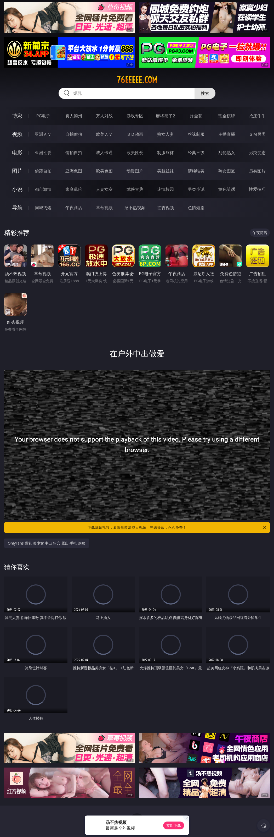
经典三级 (196, 152)
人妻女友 (104, 189)
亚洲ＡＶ (43, 134)
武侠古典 (135, 189)
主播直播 (226, 134)
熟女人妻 (165, 134)
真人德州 (73, 116)
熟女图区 (226, 171)
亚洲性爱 (43, 152)
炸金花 (196, 116)
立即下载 (173, 825)
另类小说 (196, 189)
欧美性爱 (135, 152)
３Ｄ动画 (135, 134)
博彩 (17, 115)
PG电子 (43, 116)
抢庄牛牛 (257, 116)
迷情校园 (165, 189)
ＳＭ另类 (257, 134)
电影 (17, 152)
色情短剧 (196, 207)
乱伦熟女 (226, 152)
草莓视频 (104, 207)
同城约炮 (43, 207)
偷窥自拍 (43, 171)
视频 (17, 134)
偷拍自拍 (73, 152)
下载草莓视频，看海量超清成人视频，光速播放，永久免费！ (177, 527)
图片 (17, 170)
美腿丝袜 (165, 171)
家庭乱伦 (73, 189)
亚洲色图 (73, 171)
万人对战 (104, 116)
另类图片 (257, 171)
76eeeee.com (137, 80)
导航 (17, 207)
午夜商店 (73, 207)
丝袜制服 (196, 134)
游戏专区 (135, 116)
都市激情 (43, 189)
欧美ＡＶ (104, 134)
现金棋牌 (226, 116)
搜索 (205, 93)
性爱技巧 (257, 189)
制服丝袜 (165, 152)
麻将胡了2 (165, 116)
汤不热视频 (134, 207)
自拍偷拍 (73, 134)
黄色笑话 (226, 189)
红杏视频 (165, 207)
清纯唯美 (196, 171)
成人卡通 (104, 152)
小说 (17, 189)
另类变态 (257, 152)
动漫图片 (135, 171)
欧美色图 (104, 171)
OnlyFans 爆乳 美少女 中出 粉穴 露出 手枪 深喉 (46, 543)
